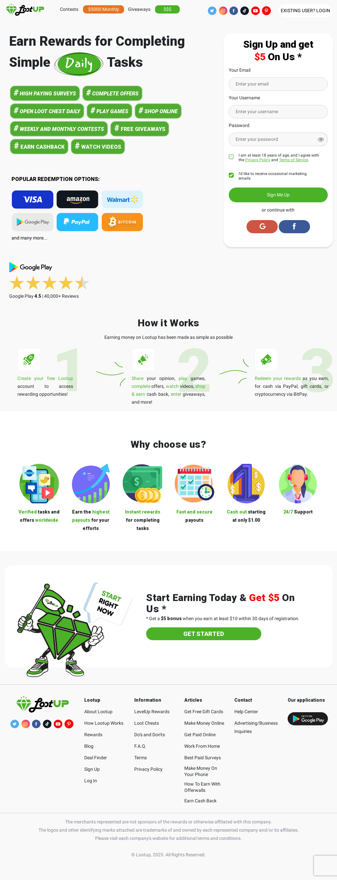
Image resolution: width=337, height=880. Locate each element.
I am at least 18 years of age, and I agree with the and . (279, 157)
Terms (140, 757)
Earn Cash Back (200, 800)
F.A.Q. (140, 746)
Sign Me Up (278, 194)
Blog (88, 746)
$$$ (167, 9)
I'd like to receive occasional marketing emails (273, 176)
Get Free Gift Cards (203, 711)
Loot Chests (146, 723)
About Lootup (98, 711)
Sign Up (92, 769)
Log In (90, 780)
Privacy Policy (257, 160)
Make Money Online (204, 723)
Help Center (246, 711)
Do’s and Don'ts (149, 734)
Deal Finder (95, 757)
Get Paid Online (200, 734)
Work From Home (202, 746)
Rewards (93, 734)
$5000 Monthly (103, 9)
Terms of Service (293, 160)
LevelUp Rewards (151, 711)
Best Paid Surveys (202, 757)
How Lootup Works (103, 723)
